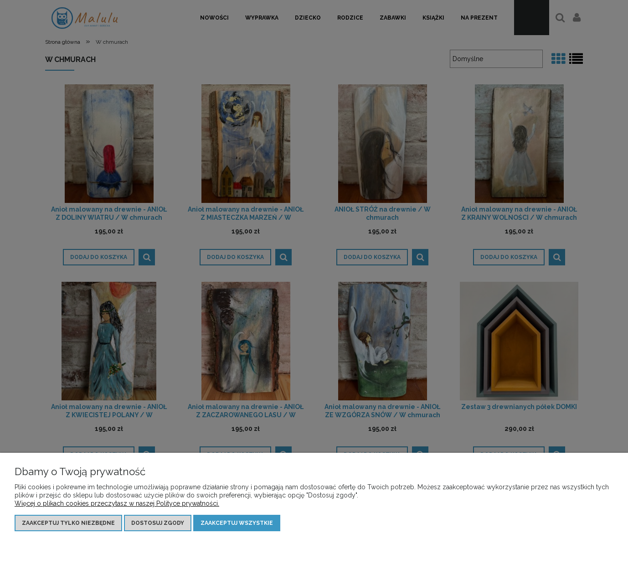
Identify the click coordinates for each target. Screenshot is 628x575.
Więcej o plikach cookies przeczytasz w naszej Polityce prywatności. (117, 503)
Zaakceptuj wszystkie (237, 523)
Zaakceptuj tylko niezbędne (68, 523)
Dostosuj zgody (157, 523)
